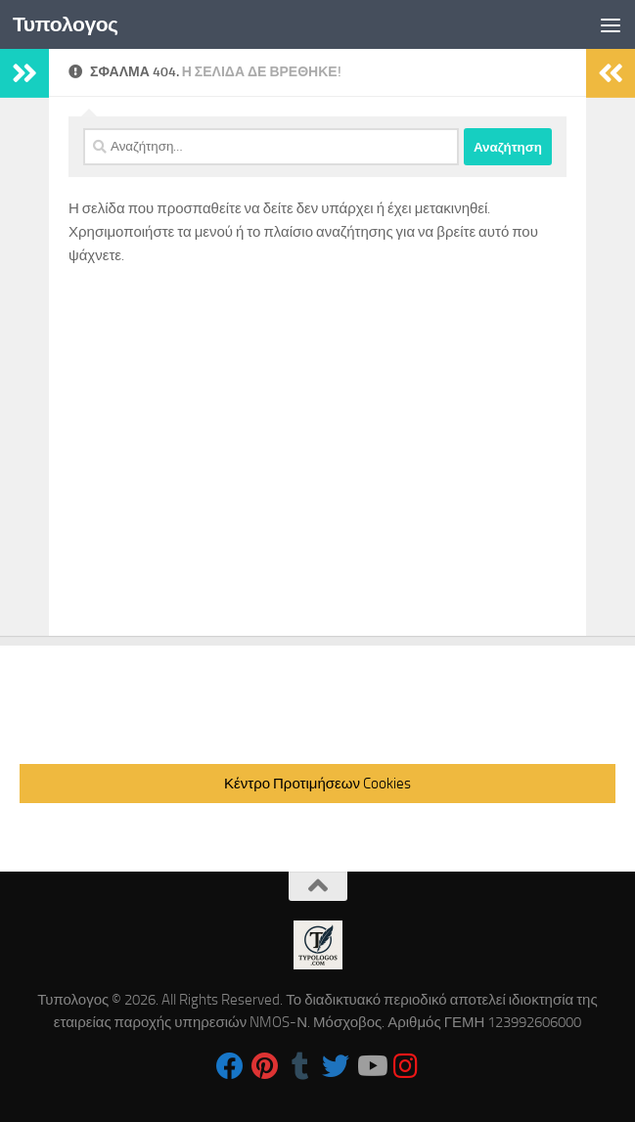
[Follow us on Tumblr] (300, 1066)
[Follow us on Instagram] (406, 1066)
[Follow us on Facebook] (230, 1066)
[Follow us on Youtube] (371, 1066)
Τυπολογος (65, 24)
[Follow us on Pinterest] (265, 1066)
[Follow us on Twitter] (335, 1066)
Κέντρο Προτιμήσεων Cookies (317, 783)
